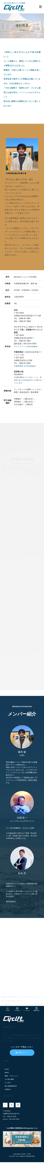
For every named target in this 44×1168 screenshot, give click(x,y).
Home (7, 1019)
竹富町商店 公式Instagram (25, 366)
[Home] (7, 1017)
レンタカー (27, 1019)
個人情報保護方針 (11, 1095)
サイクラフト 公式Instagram (26, 346)
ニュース (35, 377)
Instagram (17, 1019)
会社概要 (8, 1091)
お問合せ (8, 1098)
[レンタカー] (27, 1017)
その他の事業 (9, 1088)
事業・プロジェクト (11, 1085)
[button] (40, 6)
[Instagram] (17, 1017)
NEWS (7, 1081)
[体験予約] (36, 1017)
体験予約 (36, 1019)
